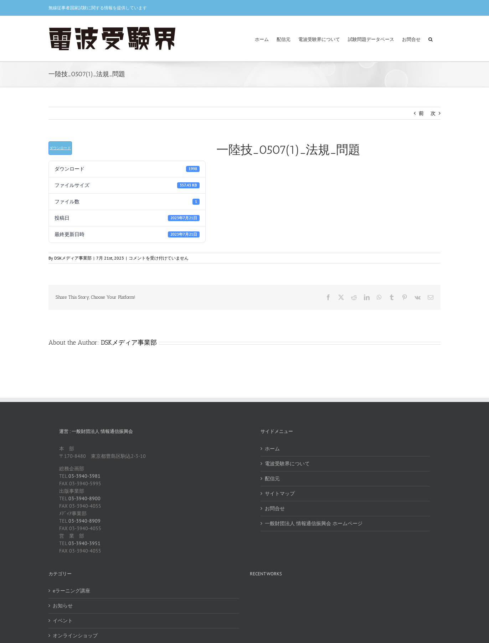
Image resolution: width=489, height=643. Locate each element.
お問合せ (275, 508)
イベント (63, 620)
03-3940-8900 (84, 498)
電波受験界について (287, 463)
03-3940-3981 (84, 476)
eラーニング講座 (71, 590)
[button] (430, 38)
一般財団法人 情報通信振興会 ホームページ (313, 523)
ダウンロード (60, 148)
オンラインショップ (75, 635)
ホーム (272, 448)
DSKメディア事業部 (73, 258)
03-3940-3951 (84, 543)
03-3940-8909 (84, 521)
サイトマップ (280, 493)
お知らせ (63, 605)
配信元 (272, 478)
